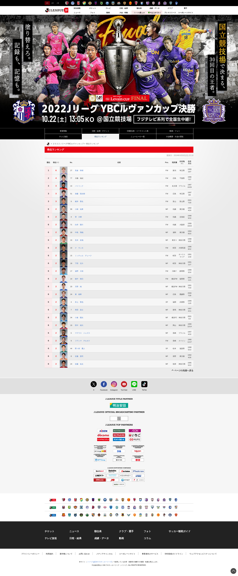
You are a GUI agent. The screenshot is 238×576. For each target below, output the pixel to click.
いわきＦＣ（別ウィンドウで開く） (93, 507)
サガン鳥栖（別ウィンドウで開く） (164, 507)
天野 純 (78, 286)
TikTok (143, 390)
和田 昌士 (79, 310)
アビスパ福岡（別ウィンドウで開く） (170, 500)
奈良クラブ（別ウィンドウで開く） (123, 515)
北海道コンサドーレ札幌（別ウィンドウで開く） (63, 507)
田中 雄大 (79, 325)
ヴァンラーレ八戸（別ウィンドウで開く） (69, 507)
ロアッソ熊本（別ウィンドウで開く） (164, 515)
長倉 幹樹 (79, 170)
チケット (92, 8)
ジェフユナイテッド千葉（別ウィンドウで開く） (81, 500)
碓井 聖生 (79, 201)
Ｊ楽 (139, 13)
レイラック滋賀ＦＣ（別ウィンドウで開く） (111, 515)
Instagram (113, 390)
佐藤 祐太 (79, 364)
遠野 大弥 (79, 271)
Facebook (103, 390)
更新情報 (63, 131)
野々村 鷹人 (80, 348)
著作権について (66, 554)
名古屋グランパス (130, 3)
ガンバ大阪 (142, 3)
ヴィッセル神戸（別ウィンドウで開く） (152, 500)
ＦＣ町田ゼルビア (107, 3)
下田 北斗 (79, 263)
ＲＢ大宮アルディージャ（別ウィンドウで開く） (105, 507)
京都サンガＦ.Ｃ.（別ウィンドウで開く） (134, 500)
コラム (147, 538)
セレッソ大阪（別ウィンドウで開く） (146, 500)
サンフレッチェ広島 (165, 3)
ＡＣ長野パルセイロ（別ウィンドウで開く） (93, 515)
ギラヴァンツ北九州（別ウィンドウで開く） (158, 515)
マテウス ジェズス (82, 333)
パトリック (79, 186)
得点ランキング (100, 137)
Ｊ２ (52, 3)
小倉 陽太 (79, 317)
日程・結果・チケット (100, 131)
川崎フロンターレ (113, 3)
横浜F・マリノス (119, 3)
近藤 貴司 (79, 356)
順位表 (139, 8)
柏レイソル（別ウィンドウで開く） (87, 500)
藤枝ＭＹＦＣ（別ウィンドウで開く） (146, 507)
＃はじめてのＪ (154, 13)
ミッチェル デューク (83, 256)
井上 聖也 (79, 302)
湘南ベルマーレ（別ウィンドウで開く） (117, 507)
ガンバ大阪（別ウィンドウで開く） (140, 500)
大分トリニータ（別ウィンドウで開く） (170, 507)
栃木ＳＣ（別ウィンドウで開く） (69, 515)
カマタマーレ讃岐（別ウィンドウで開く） (140, 515)
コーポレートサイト (185, 13)
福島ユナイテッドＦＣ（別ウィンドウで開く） (63, 515)
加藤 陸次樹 (80, 194)
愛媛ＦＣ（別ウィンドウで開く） (146, 515)
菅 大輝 (78, 217)
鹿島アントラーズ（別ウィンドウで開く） (63, 500)
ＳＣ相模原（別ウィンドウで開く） (81, 515)
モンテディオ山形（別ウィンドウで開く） (87, 507)
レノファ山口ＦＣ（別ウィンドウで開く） (134, 515)
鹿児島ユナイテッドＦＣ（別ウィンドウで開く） (170, 515)
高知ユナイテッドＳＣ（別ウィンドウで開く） (152, 515)
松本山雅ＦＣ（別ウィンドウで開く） (87, 515)
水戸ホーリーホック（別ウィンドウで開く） (69, 500)
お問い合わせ (84, 554)
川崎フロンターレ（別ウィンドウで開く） (111, 500)
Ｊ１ (47, 3)
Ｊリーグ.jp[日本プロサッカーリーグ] (99, 562)
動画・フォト (175, 131)
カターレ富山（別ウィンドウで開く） (134, 507)
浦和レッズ (78, 3)
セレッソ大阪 (148, 3)
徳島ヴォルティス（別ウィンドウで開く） (152, 507)
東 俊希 (78, 294)
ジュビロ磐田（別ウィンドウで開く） (140, 507)
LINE (132, 390)
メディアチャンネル (104, 554)
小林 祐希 (79, 209)
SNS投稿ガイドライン (174, 554)
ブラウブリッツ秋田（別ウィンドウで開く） (81, 507)
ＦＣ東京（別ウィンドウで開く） (93, 500)
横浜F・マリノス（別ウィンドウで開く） (117, 500)
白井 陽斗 (79, 225)
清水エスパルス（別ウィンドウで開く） (123, 500)
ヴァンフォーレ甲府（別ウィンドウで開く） (123, 507)
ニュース (77, 13)
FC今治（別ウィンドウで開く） (158, 507)
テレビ (108, 8)
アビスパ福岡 (171, 3)
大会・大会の (174, 137)
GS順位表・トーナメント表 (137, 131)
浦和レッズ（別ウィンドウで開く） (75, 500)
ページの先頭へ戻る (183, 370)
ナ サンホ (79, 248)
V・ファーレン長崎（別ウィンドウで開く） (176, 500)
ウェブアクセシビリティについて (203, 554)
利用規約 (49, 554)
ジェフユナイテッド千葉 (84, 3)
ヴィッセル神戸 (153, 3)
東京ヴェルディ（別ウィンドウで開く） (99, 500)
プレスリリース (170, 13)
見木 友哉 (79, 240)
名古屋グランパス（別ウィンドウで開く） (129, 500)
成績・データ (155, 8)
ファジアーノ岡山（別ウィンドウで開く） (158, 500)
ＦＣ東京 (96, 3)
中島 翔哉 (79, 232)
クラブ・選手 (126, 531)
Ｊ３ (57, 3)
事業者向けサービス (150, 554)
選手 (185, 8)
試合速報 (77, 8)
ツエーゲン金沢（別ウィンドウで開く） (99, 515)
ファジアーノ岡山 (159, 3)
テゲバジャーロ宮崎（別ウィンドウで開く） (176, 507)
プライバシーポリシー (30, 554)
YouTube (123, 390)
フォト (92, 13)
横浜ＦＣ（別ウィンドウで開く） (111, 507)
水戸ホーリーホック (73, 3)
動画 (108, 13)
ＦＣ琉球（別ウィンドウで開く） (176, 515)
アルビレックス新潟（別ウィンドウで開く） (129, 507)
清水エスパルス (124, 3)
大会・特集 (123, 13)
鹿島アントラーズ (67, 3)
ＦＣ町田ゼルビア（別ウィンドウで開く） (105, 500)
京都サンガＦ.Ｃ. (136, 3)
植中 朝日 (79, 279)
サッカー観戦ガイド (179, 531)
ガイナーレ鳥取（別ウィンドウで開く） (129, 515)
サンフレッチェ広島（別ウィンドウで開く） (164, 500)
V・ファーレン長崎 (176, 3)
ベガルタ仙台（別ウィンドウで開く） (75, 507)
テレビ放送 (63, 137)
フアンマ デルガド (82, 341)
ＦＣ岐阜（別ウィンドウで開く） (105, 515)
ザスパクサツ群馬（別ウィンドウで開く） (75, 515)
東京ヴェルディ (101, 3)
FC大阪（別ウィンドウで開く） (117, 515)
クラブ (170, 8)
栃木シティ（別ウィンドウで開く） (99, 507)
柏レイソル (90, 3)
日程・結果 (123, 8)
